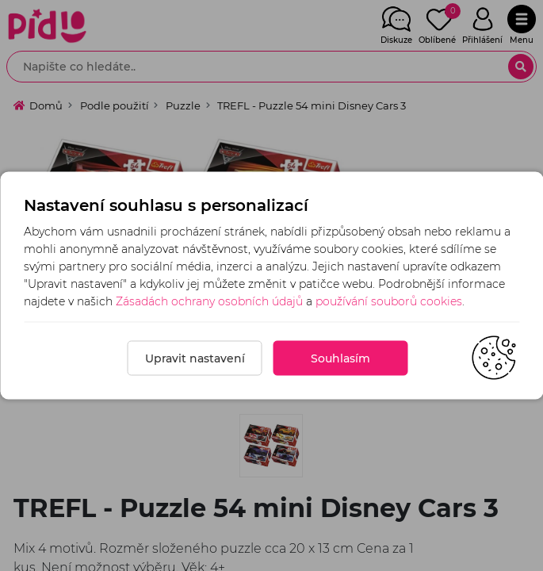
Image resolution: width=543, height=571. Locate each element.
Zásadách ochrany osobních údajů (209, 301)
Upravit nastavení (195, 358)
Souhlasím (340, 358)
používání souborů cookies (388, 301)
